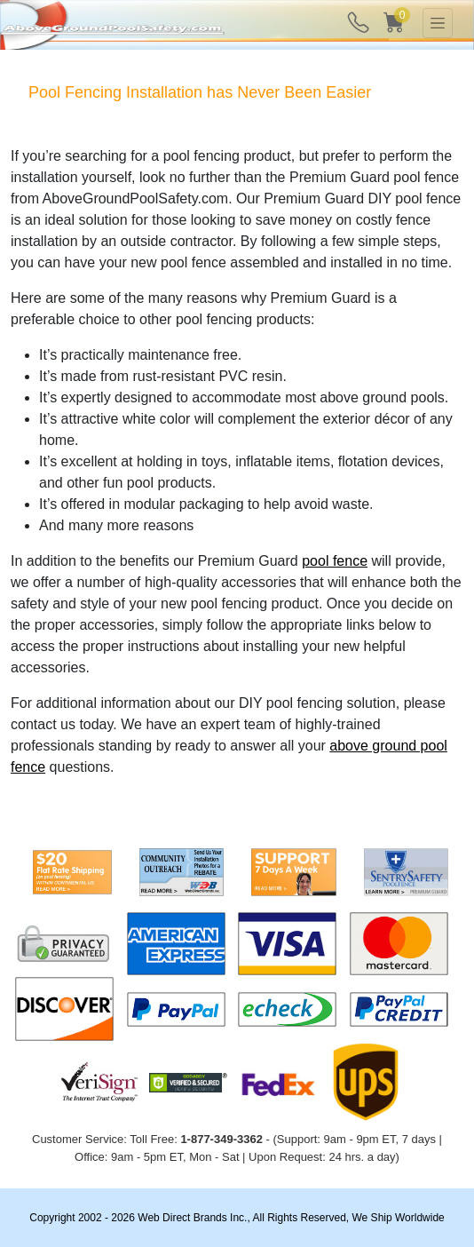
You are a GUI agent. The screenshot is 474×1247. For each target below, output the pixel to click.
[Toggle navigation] (438, 23)
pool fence (334, 560)
